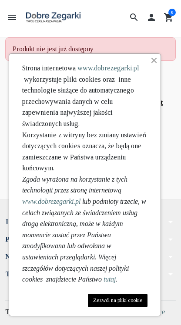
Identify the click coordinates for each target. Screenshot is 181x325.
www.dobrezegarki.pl (108, 68)
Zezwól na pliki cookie (117, 300)
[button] (134, 17)
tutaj (110, 279)
